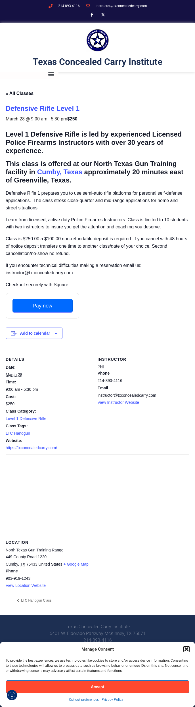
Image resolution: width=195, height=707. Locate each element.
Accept (97, 686)
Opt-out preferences (84, 700)
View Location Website (26, 585)
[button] (186, 649)
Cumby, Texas (59, 172)
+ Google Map (75, 564)
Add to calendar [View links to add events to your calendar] (35, 333)
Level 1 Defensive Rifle (26, 418)
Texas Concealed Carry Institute (97, 61)
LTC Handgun (18, 433)
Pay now (42, 306)
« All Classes (19, 93)
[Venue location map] (97, 495)
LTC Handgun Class (36, 600)
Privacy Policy (112, 700)
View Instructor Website (118, 402)
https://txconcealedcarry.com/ (31, 447)
